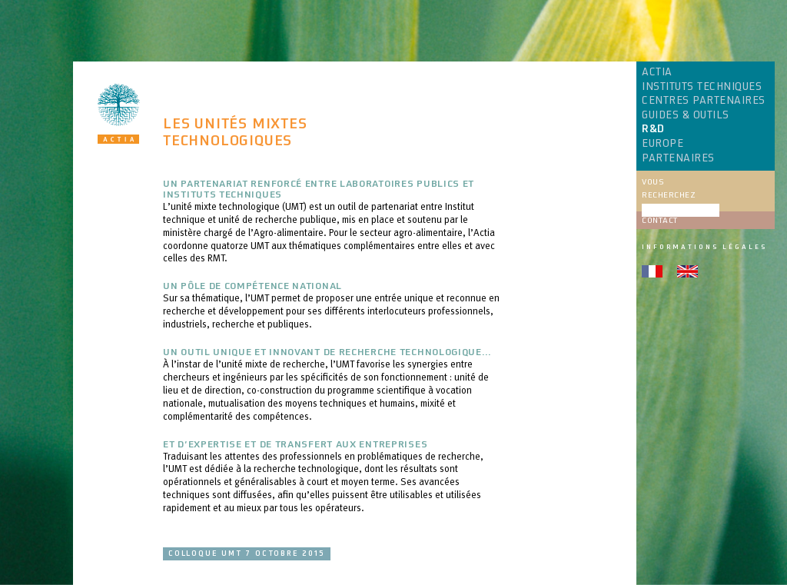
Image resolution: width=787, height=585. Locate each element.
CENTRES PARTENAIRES (703, 101)
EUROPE (662, 144)
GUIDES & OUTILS (685, 115)
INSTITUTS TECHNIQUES (702, 87)
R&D (653, 129)
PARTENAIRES (678, 158)
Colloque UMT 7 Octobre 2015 (246, 553)
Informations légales (704, 247)
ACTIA (657, 72)
